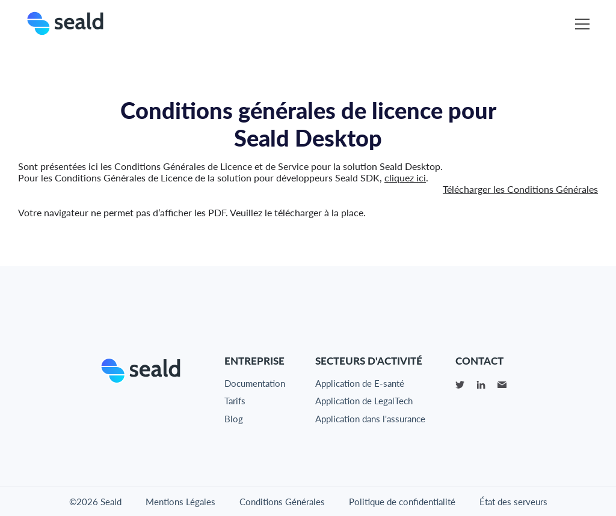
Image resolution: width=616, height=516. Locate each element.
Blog (233, 418)
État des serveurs (513, 501)
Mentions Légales (180, 501)
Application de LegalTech (364, 400)
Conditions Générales (282, 501)
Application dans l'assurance (370, 418)
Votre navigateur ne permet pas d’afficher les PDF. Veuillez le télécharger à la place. (192, 212)
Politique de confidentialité (402, 501)
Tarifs (234, 400)
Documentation (254, 383)
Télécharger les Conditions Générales (520, 189)
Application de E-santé (359, 383)
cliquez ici (405, 177)
